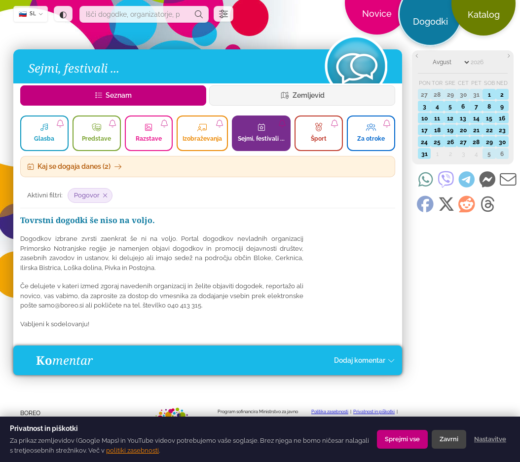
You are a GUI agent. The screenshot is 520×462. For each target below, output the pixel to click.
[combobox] (134, 14)
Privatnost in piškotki (374, 411)
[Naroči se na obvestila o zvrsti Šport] (334, 123)
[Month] (451, 62)
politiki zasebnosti (132, 450)
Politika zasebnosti (329, 411)
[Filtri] (223, 14)
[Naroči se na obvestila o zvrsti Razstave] (164, 123)
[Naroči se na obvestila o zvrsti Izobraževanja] (219, 123)
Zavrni (449, 439)
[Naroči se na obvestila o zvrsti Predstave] (112, 123)
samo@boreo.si (61, 305)
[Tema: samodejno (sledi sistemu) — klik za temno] (63, 14)
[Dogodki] (355, 66)
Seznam (113, 95)
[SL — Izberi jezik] (30, 14)
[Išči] (198, 14)
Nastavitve (490, 439)
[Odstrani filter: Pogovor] (90, 195)
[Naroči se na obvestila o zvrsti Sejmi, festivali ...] (282, 123)
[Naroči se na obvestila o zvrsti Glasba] (60, 123)
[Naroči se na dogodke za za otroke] (386, 123)
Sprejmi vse (402, 439)
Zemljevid (302, 95)
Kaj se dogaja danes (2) (74, 166)
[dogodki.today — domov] (175, 24)
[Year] (483, 62)
